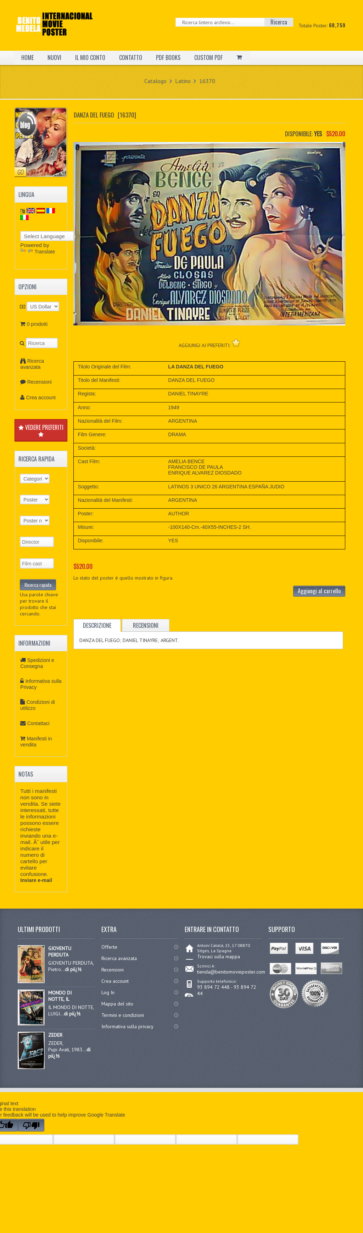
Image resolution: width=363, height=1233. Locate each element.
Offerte (109, 947)
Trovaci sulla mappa (218, 956)
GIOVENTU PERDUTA (59, 951)
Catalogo (155, 80)
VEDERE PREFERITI (40, 430)
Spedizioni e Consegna (37, 663)
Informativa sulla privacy (127, 1026)
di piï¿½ (73, 969)
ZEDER (55, 1035)
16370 (207, 80)
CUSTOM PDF (208, 57)
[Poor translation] (31, 1125)
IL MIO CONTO (90, 57)
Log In (108, 992)
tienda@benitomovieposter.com (231, 972)
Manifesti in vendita (36, 741)
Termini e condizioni (122, 1015)
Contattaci (38, 723)
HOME (27, 57)
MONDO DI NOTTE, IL (60, 996)
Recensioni (39, 382)
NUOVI (54, 57)
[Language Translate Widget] (51, 236)
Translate (37, 251)
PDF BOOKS (168, 57)
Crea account (41, 397)
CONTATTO (130, 57)
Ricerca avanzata (32, 364)
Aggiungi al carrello (319, 591)
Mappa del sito (117, 1004)
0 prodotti (37, 324)
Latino (183, 80)
